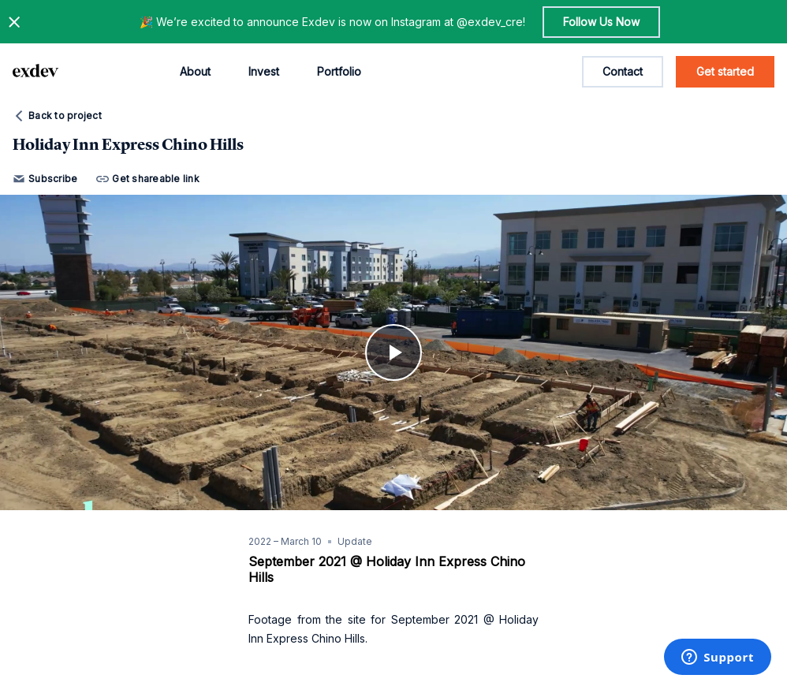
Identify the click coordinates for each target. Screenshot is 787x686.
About (195, 71)
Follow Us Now (601, 21)
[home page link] (35, 72)
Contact (622, 71)
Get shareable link (148, 179)
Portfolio (339, 71)
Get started (725, 71)
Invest (263, 71)
